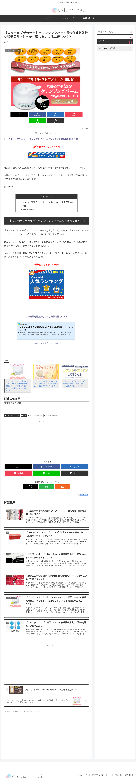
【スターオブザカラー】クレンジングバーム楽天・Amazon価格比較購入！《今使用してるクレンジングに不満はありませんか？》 (17, 379)
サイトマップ (86, 771)
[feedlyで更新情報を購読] (46, 480)
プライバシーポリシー (102, 771)
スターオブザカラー (51, 409)
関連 (25, 200)
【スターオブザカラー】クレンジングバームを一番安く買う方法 (48, 196)
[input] (115, 32)
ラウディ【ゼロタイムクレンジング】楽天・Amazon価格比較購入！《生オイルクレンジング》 (46, 377)
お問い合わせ (117, 771)
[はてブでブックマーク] (39, 114)
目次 (43, 190)
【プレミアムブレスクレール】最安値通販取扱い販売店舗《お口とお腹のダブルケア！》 (74, 377)
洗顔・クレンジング (12, 409)
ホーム (76, 771)
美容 (23, 409)
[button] (82, 114)
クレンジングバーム (35, 409)
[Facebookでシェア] (25, 114)
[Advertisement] (46, 433)
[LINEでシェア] (68, 114)
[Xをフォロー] (41, 480)
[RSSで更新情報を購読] (52, 480)
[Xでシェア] (11, 114)
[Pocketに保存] (53, 114)
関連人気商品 (28, 203)
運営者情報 (129, 771)
